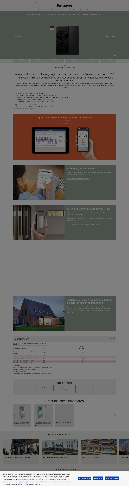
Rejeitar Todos (98, 478)
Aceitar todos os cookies (112, 478)
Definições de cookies (85, 478)
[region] (64, 478)
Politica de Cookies (20, 482)
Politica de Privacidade (32, 482)
